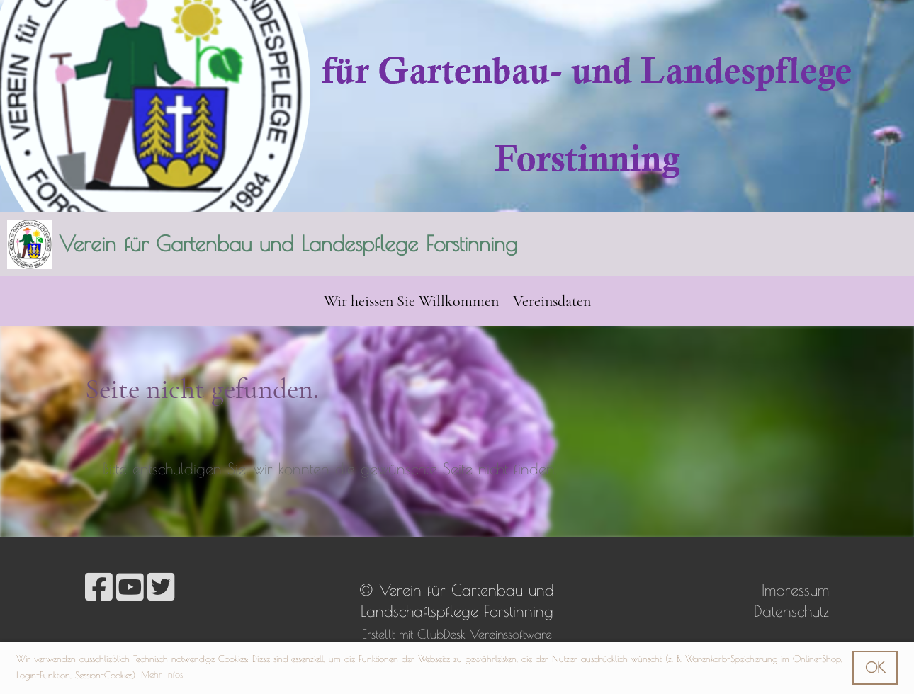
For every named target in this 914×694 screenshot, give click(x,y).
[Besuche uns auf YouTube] (130, 587)
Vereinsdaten (552, 301)
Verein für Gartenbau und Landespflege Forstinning (288, 243)
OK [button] (875, 667)
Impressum (795, 590)
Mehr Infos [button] (162, 674)
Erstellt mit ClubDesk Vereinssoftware (457, 634)
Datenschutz (791, 611)
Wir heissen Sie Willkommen (411, 301)
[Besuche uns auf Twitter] (161, 587)
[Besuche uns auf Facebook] (99, 587)
